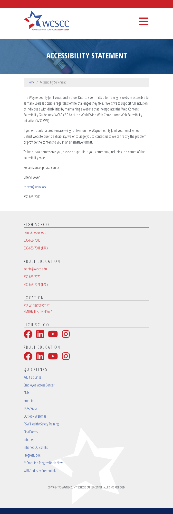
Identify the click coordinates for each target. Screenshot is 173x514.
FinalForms (31, 431)
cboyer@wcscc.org (35, 187)
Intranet (29, 439)
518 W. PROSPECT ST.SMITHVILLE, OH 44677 (38, 308)
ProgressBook (32, 455)
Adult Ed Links (32, 377)
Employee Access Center (39, 385)
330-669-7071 (36, 284)
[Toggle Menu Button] (143, 21)
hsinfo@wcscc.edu (35, 232)
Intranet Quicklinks (36, 447)
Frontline (29, 400)
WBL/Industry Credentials (40, 470)
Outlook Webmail (35, 416)
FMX (26, 392)
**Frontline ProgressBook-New (43, 463)
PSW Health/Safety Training (41, 424)
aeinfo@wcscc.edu (35, 269)
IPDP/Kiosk (30, 408)
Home (31, 82)
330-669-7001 (36, 248)
